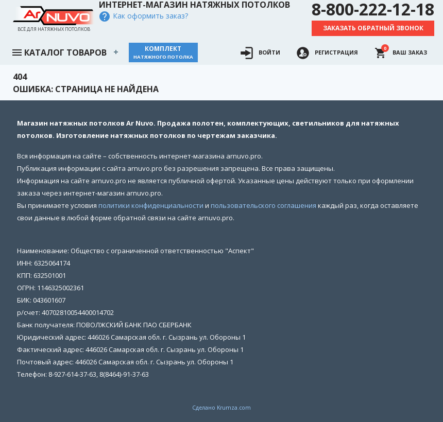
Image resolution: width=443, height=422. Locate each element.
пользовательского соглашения (263, 205)
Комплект (163, 52)
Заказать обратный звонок (373, 28)
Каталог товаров (59, 51)
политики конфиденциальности (150, 205)
